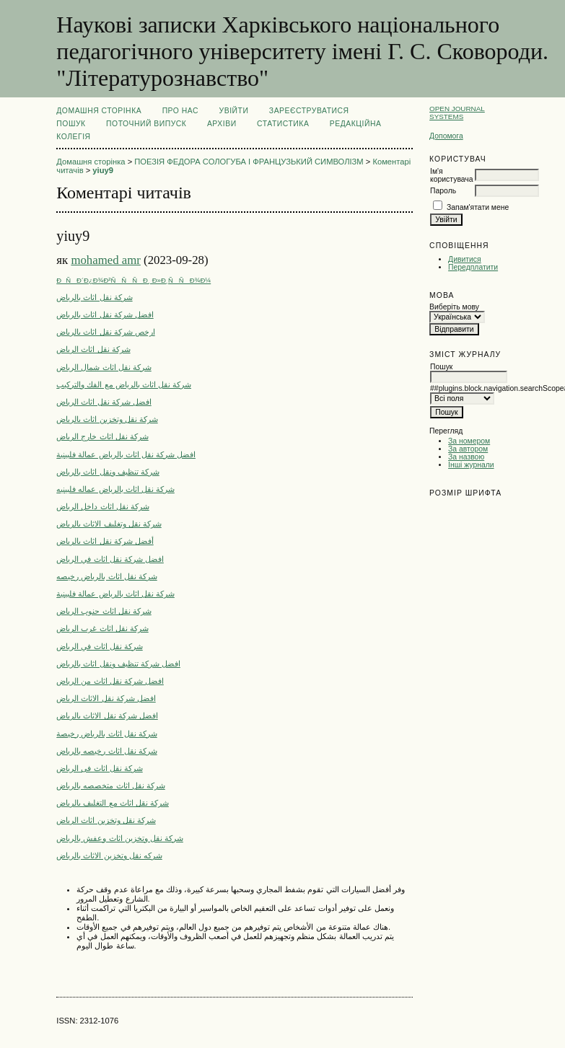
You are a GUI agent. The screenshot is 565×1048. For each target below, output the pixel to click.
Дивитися (464, 259)
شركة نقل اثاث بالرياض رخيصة (106, 733)
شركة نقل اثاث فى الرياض (99, 768)
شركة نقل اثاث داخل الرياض (102, 506)
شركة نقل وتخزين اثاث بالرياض (106, 419)
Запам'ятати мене (478, 207)
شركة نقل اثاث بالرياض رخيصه (106, 576)
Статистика (283, 124)
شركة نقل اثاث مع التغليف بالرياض (112, 802)
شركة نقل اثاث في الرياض (99, 646)
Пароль (443, 191)
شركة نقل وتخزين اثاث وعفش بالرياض (119, 838)
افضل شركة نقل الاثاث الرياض (105, 698)
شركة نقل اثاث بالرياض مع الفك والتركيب (123, 384)
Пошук (70, 124)
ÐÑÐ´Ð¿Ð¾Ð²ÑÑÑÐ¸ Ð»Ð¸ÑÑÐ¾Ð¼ (133, 280)
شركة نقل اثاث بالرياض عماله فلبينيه (115, 489)
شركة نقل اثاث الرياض (93, 349)
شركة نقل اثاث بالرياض (94, 297)
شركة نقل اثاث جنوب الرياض (103, 611)
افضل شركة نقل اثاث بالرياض (104, 314)
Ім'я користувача (451, 175)
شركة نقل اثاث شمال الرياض (103, 367)
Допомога (446, 136)
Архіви (222, 124)
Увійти (234, 111)
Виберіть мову (454, 307)
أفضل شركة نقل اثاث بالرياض (104, 541)
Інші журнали (471, 465)
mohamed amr (105, 260)
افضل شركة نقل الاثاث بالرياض (106, 715)
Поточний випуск (146, 124)
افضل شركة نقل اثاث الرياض (103, 401)
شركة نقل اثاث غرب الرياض (102, 628)
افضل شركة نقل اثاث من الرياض (110, 681)
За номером (469, 441)
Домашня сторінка (98, 111)
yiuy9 (102, 170)
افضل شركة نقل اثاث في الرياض (110, 559)
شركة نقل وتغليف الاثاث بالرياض (108, 523)
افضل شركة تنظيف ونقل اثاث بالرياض (118, 663)
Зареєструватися (309, 111)
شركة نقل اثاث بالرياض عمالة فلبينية (115, 593)
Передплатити (473, 267)
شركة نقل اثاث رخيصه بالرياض (106, 751)
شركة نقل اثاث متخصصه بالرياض (110, 785)
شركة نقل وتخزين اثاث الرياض (105, 820)
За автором (468, 449)
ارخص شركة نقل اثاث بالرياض (105, 331)
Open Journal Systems (457, 112)
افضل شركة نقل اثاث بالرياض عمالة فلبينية (126, 454)
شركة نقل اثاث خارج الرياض (102, 436)
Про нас (180, 111)
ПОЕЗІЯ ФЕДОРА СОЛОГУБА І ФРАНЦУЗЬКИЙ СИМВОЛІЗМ (248, 161)
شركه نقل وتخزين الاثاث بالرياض (109, 855)
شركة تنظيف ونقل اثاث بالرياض (107, 471)
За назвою (466, 457)
